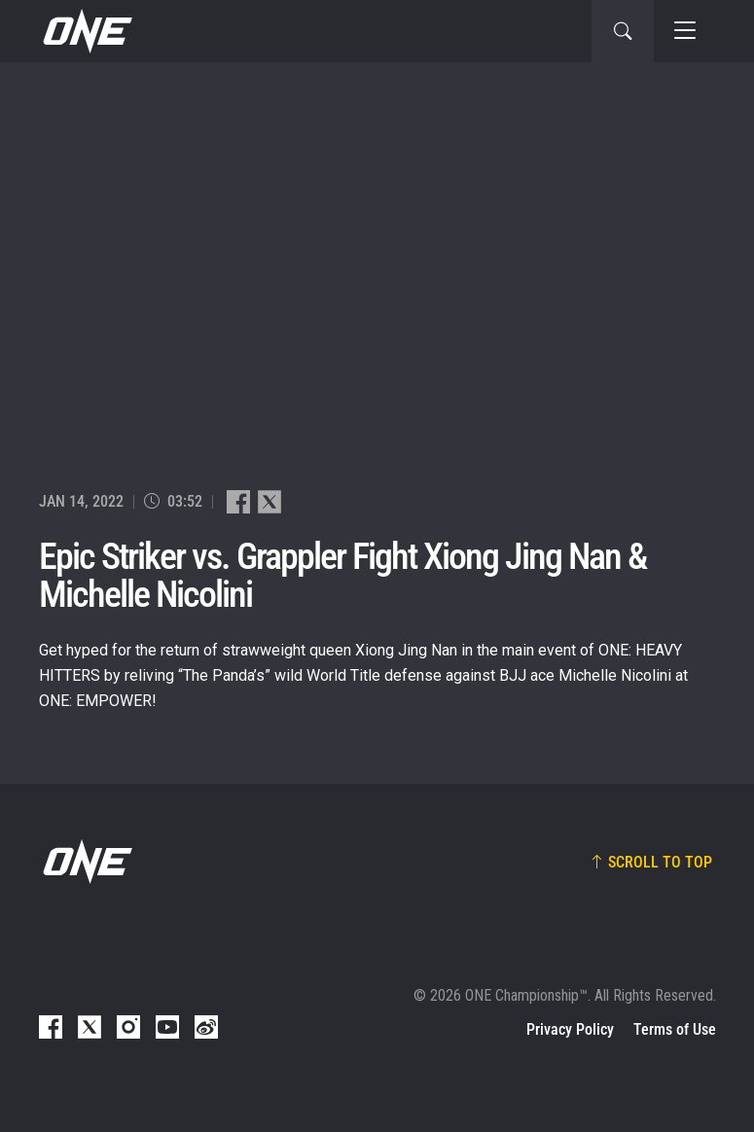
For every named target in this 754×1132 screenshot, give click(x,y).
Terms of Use (674, 1029)
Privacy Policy (570, 1029)
